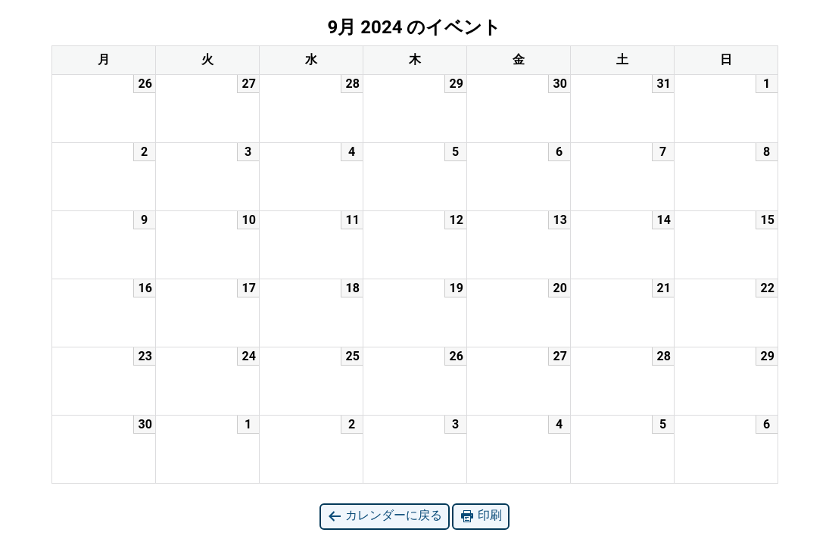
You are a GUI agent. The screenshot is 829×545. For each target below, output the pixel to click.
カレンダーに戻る (384, 516)
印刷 (481, 516)
